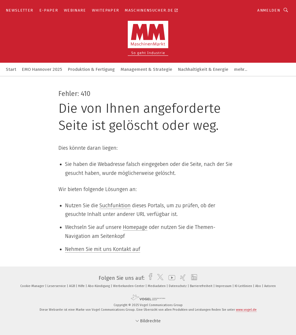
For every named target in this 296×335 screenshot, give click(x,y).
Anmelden (268, 10)
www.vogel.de (246, 310)
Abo (258, 286)
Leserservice (57, 286)
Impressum (224, 286)
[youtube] (170, 278)
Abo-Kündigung (99, 286)
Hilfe (82, 286)
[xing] (181, 278)
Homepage (135, 227)
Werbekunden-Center (129, 286)
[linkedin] (193, 278)
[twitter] (158, 278)
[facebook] (149, 278)
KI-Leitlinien (244, 286)
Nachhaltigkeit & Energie (203, 69)
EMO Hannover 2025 (42, 69)
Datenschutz (178, 286)
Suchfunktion (115, 205)
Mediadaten (157, 286)
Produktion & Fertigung (91, 69)
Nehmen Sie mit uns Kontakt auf (102, 249)
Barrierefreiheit (201, 286)
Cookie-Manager (32, 286)
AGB (72, 286)
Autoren (270, 286)
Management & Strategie (146, 69)
